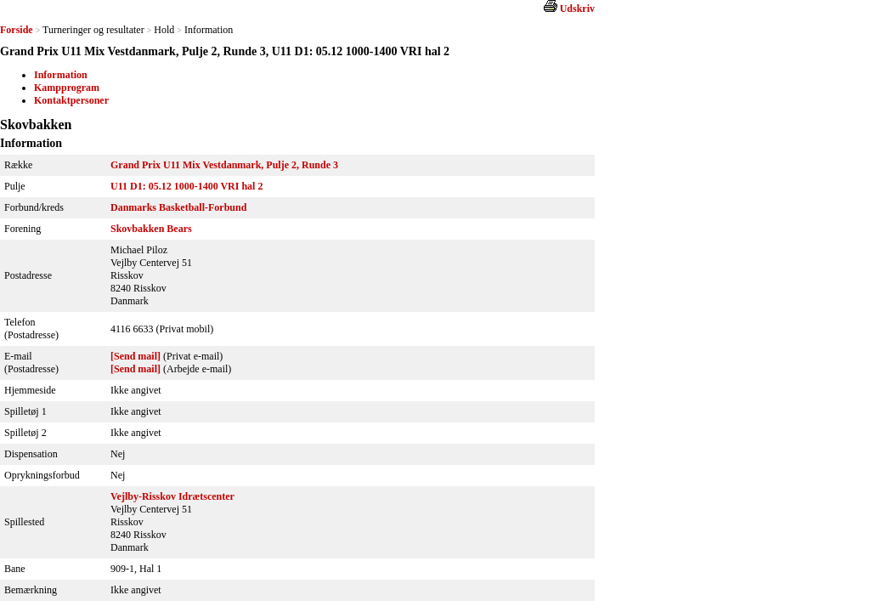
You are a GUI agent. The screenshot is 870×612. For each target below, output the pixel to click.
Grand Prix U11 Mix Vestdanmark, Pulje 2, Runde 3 (224, 165)
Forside (16, 30)
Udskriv (577, 8)
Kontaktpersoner (71, 100)
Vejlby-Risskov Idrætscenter (172, 496)
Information (61, 75)
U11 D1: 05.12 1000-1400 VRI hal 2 (186, 186)
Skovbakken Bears (151, 229)
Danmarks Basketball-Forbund (178, 207)
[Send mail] (135, 356)
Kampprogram (66, 88)
